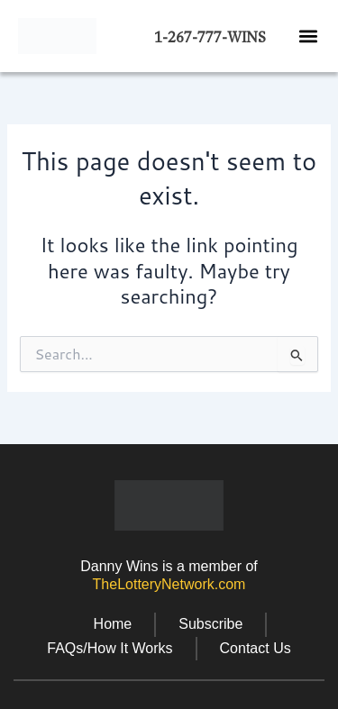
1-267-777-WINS (210, 37)
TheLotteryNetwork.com (169, 584)
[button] (308, 35)
